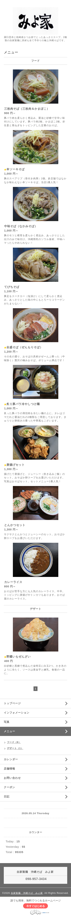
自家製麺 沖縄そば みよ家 (27, 893)
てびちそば (11, 286)
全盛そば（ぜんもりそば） (24, 347)
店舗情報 (9, 768)
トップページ (12, 703)
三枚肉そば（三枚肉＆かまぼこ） (27, 108)
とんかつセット (14, 525)
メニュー (9, 731)
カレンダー (11, 759)
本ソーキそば (15, 169)
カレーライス (13, 582)
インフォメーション (16, 712)
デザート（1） (15, 748)
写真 (6, 721)
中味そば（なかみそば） (20, 226)
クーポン (9, 787)
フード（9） (14, 742)
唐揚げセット (15, 464)
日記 (6, 796)
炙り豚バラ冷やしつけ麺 (23, 404)
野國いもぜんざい (18, 656)
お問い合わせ (12, 777)
